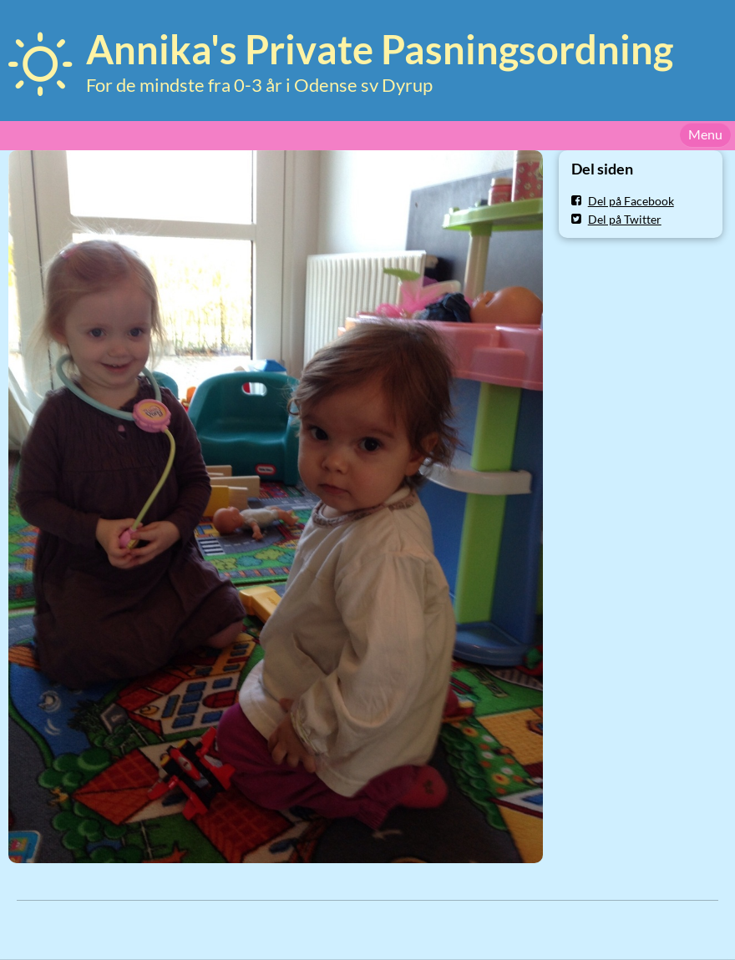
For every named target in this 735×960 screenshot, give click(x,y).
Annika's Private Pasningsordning (379, 49)
